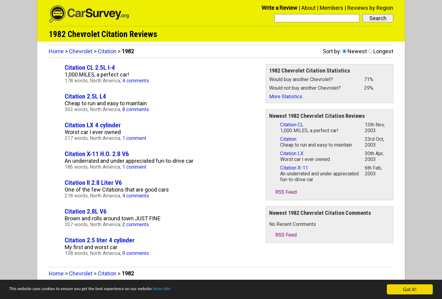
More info (188, 289)
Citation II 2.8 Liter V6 (93, 182)
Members (331, 8)
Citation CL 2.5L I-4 (90, 67)
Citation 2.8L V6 (86, 211)
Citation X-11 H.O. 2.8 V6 (97, 154)
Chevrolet (81, 51)
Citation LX (291, 153)
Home (56, 51)
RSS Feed (283, 192)
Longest (383, 51)
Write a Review (279, 8)
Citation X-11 (294, 168)
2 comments (135, 224)
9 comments (135, 253)
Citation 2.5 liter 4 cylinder (100, 240)
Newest (357, 51)
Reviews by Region (370, 8)
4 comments (135, 81)
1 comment (134, 138)
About (308, 8)
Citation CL (291, 125)
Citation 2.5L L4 (85, 96)
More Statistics (285, 96)
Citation (107, 51)
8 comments (135, 109)
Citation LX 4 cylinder (93, 125)
